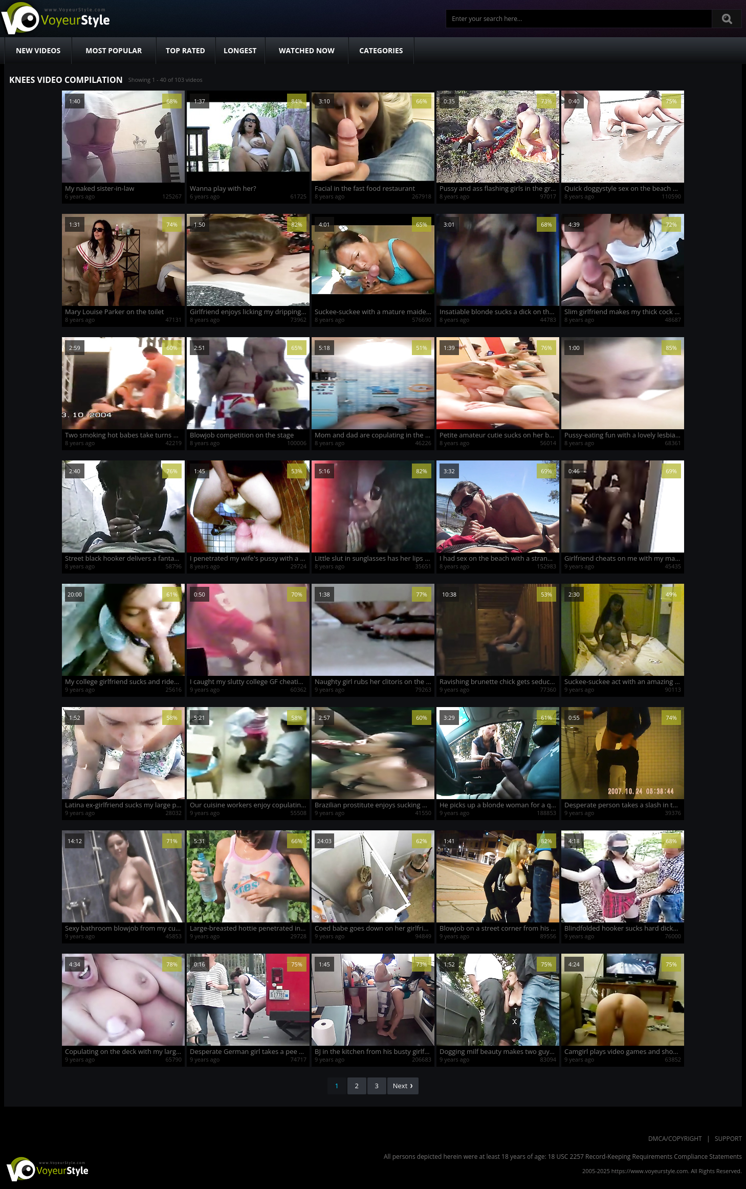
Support (728, 1138)
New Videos (38, 50)
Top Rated (185, 50)
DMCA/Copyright (675, 1138)
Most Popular (113, 50)
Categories (381, 50)
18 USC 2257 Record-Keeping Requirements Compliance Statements (645, 1156)
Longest (240, 50)
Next (403, 1085)
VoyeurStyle (46, 1168)
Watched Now (307, 50)
